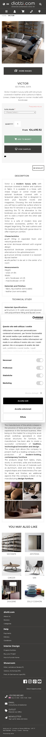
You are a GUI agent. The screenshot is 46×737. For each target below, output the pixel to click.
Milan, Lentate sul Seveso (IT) (14, 667)
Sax (34, 578)
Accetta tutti (23, 401)
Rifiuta (23, 417)
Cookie (20, 730)
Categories (7, 624)
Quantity (9, 124)
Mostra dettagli (31, 393)
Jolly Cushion (34, 601)
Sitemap (25, 730)
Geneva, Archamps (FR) (12, 671)
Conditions (7, 640)
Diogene (11, 601)
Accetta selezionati (23, 409)
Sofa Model (9, 109)
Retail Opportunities (34, 689)
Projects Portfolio (10, 650)
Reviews (6, 620)
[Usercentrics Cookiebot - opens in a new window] (32, 318)
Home (4, 15)
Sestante (11, 554)
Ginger (11, 578)
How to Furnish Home (11, 657)
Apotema (34, 554)
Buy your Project (10, 654)
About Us (7, 616)
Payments (7, 633)
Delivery (6, 637)
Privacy (14, 730)
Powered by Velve (8, 733)
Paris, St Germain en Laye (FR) (14, 674)
